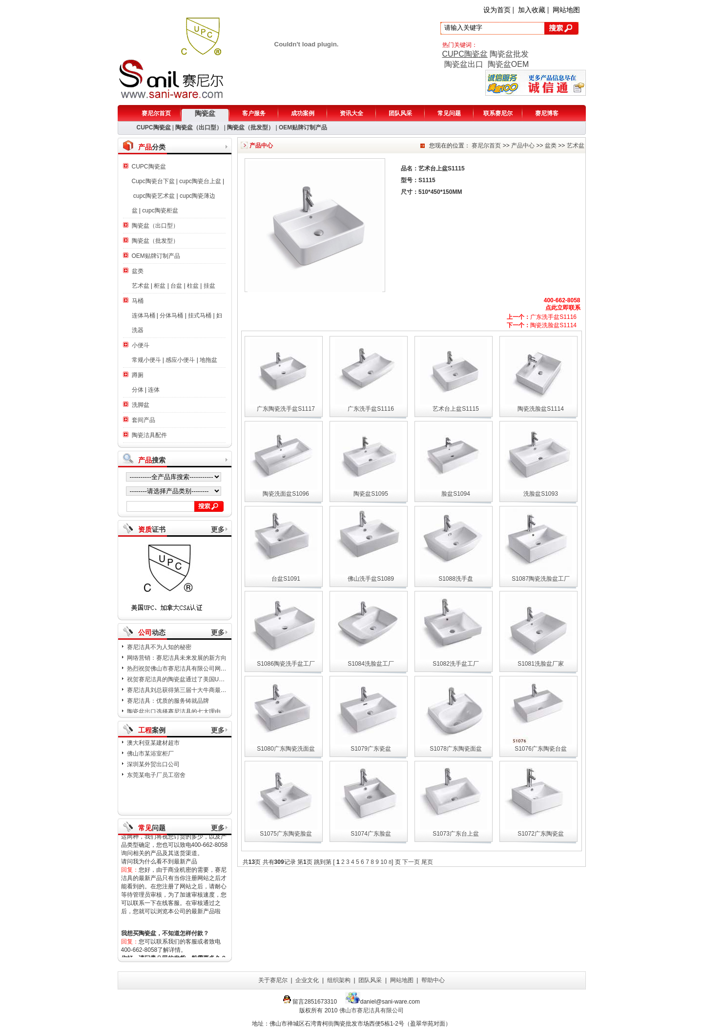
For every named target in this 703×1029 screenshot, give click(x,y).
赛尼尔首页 (156, 113)
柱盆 (193, 285)
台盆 (176, 285)
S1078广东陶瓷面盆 (456, 748)
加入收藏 (531, 10)
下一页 (410, 862)
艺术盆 (140, 285)
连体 (154, 389)
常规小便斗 (146, 360)
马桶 (138, 300)
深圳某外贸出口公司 (153, 764)
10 (383, 862)
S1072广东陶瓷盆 (540, 833)
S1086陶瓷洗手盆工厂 (286, 663)
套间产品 (143, 420)
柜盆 (159, 285)
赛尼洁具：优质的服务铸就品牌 (168, 704)
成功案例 (302, 113)
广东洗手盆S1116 (542, 317)
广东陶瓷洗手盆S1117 (286, 408)
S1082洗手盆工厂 (456, 663)
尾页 (427, 862)
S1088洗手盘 (455, 578)
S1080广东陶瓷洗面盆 (286, 748)
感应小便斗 (180, 360)
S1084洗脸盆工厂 (371, 663)
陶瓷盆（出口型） (198, 127)
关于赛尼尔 (273, 980)
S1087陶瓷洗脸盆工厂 (541, 578)
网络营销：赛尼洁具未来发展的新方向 (177, 661)
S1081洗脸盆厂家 (540, 663)
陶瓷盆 (205, 113)
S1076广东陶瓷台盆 (541, 748)
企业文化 (307, 980)
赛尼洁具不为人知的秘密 (159, 651)
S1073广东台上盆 (456, 833)
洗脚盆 (140, 404)
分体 (138, 389)
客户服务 (254, 113)
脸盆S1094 (455, 493)
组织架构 (339, 980)
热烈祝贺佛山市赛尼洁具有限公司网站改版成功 (188, 672)
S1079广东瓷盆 (371, 748)
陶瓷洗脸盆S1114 (542, 325)
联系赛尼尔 (498, 113)
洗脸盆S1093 (540, 493)
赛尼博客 (546, 113)
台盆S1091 (285, 578)
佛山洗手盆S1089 (371, 578)
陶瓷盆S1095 (370, 493)
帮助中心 (433, 980)
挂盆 (209, 285)
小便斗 (140, 345)
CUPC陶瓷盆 (465, 54)
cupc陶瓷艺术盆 (154, 195)
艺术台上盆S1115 (456, 408)
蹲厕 (138, 375)
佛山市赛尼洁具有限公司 (371, 1010)
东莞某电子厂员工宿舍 (156, 775)
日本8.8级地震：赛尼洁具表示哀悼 (172, 640)
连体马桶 (143, 315)
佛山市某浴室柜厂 (150, 753)
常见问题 (449, 113)
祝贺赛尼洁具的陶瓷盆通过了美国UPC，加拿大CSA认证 (200, 683)
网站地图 (566, 10)
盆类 (138, 271)
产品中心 (523, 145)
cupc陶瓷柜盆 (160, 210)
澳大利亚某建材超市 (153, 742)
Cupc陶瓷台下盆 (153, 181)
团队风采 (400, 113)
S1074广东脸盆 (371, 833)
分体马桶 (171, 315)
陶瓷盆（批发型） (250, 127)
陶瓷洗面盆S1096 (286, 493)
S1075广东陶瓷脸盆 (286, 833)
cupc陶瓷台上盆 (200, 181)
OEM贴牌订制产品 (303, 127)
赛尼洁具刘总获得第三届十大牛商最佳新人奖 (185, 694)
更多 (218, 529)
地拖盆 (208, 360)
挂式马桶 (199, 315)
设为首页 (497, 10)
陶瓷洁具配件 (149, 435)
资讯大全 (351, 113)
